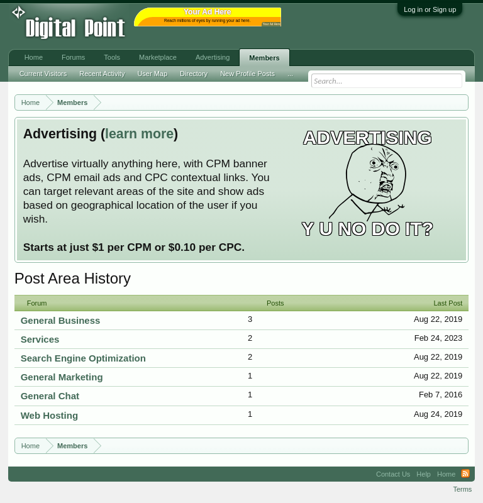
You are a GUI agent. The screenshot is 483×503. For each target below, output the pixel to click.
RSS (465, 474)
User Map (152, 73)
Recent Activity (102, 73)
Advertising (213, 57)
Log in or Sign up (430, 9)
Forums (73, 57)
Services (40, 339)
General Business (61, 320)
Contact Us (393, 474)
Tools (112, 57)
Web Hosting (49, 415)
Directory (194, 73)
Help (423, 474)
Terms (462, 489)
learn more (139, 133)
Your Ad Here (271, 24)
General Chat (50, 395)
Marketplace (158, 57)
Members (264, 58)
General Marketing (62, 377)
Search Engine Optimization (83, 358)
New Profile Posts (247, 73)
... (290, 73)
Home (34, 57)
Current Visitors (43, 73)
